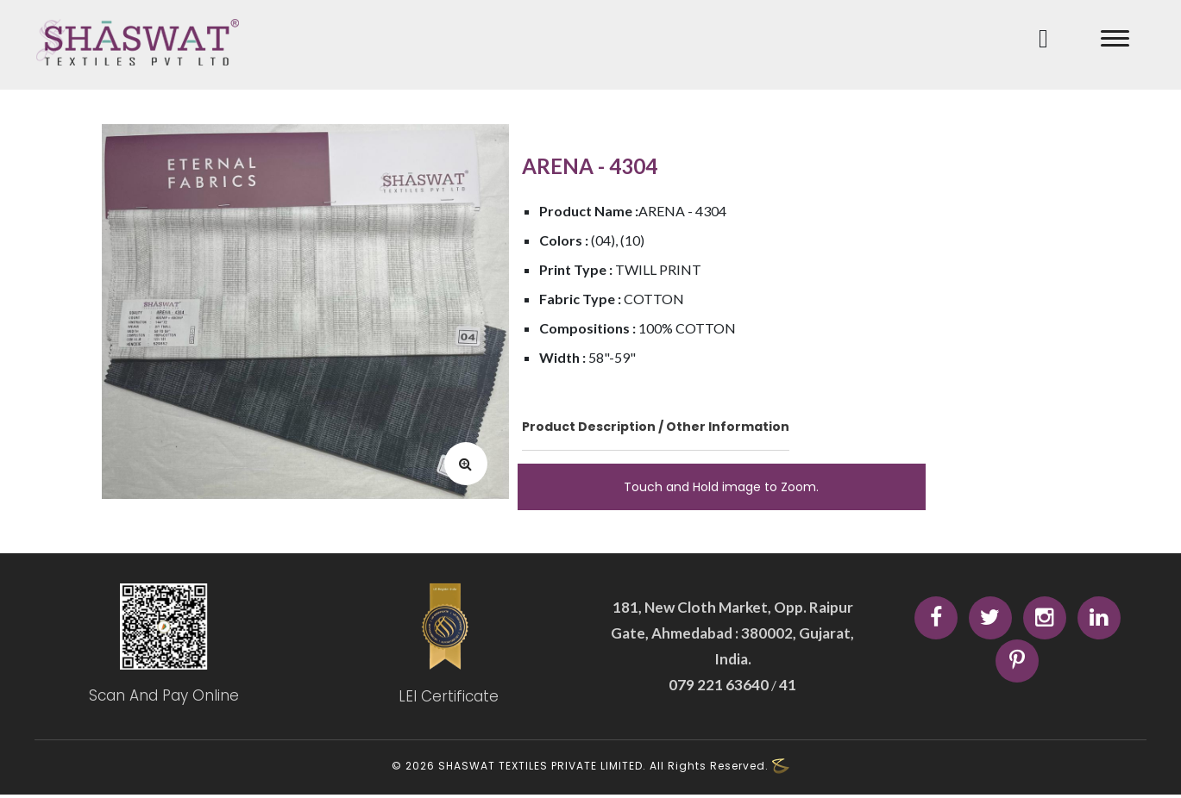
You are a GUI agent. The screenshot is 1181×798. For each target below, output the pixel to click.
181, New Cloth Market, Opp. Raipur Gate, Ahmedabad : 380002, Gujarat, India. (732, 635)
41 (786, 686)
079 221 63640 (720, 686)
